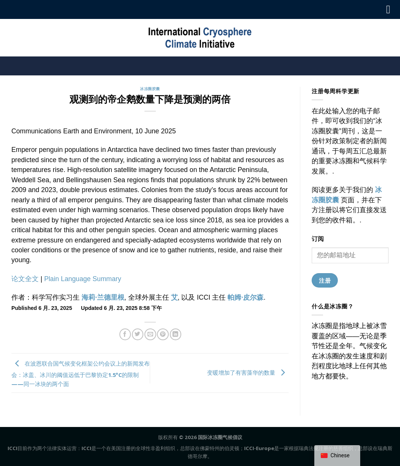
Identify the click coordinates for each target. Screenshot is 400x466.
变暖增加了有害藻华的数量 (248, 372)
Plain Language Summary (82, 279)
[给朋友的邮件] (150, 334)
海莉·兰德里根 (103, 297)
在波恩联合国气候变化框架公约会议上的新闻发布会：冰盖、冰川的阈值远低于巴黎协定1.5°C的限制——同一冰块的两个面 (80, 374)
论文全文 (25, 279)
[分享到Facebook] (125, 334)
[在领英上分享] (175, 334)
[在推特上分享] (137, 334)
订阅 (318, 239)
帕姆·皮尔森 (245, 297)
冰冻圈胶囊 (150, 88)
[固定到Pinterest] (162, 334)
